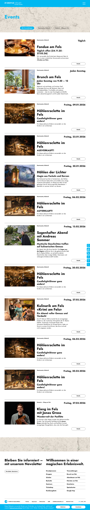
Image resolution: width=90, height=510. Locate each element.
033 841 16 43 (69, 501)
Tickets (88, 249)
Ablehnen (63, 507)
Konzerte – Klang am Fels (62, 28)
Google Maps (88, 260)
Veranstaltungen (72, 471)
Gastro (88, 253)
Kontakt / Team (88, 257)
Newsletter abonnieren (12, 471)
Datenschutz (42, 501)
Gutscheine (70, 484)
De (79, 501)
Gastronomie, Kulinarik (44, 28)
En (82, 501)
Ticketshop (49, 487)
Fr (84, 501)
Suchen (88, 264)
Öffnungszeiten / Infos (88, 245)
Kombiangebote (51, 491)
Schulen (48, 477)
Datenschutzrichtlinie (15, 508)
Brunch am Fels (72, 474)
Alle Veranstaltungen (27, 28)
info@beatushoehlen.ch (58, 501)
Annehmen (78, 507)
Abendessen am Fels (73, 477)
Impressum (34, 501)
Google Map (71, 491)
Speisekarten (71, 487)
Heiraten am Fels (72, 481)
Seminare (49, 484)
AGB (49, 501)
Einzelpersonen (51, 471)
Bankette (49, 481)
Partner (27, 501)
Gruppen (49, 474)
